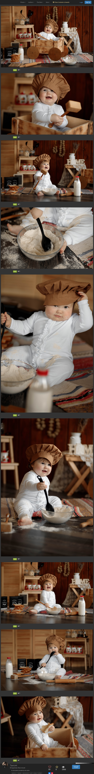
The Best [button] (40, 2)
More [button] (48, 2)
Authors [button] (31, 2)
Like (15, 70)
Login (81, 2)
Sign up (88, 2)
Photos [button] (23, 2)
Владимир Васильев (17, 768)
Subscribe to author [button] (76, 767)
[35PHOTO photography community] (10, 2)
